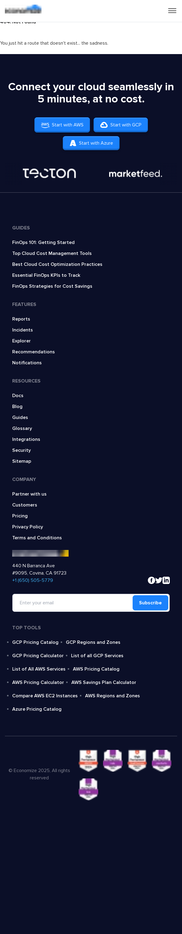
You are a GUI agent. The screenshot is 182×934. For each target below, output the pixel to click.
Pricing (20, 516)
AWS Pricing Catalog (96, 669)
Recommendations (33, 352)
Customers (24, 505)
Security (21, 450)
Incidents (22, 330)
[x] (158, 580)
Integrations (26, 439)
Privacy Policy (27, 527)
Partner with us (29, 494)
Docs (17, 396)
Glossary (22, 428)
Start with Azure (91, 143)
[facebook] (151, 580)
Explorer (21, 341)
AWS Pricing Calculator (38, 682)
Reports (21, 319)
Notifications (27, 363)
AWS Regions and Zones (112, 696)
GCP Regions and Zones (93, 642)
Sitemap (21, 461)
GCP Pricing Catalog (35, 642)
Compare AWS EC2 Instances (45, 696)
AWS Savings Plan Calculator (103, 682)
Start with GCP (120, 125)
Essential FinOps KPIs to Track (46, 275)
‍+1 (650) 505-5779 (32, 580)
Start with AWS (62, 125)
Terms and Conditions (37, 538)
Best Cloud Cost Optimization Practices (57, 264)
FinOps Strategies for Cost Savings (52, 286)
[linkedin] (166, 580)
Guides (20, 417)
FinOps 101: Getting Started (43, 242)
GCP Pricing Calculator (38, 656)
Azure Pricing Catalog (37, 709)
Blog (17, 406)
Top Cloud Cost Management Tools (52, 253)
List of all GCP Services (97, 656)
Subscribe (150, 603)
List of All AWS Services (39, 669)
